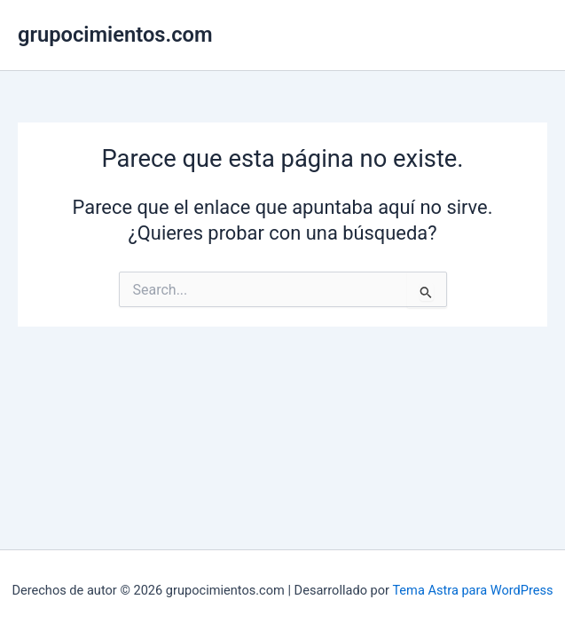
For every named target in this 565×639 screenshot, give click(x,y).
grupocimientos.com (115, 34)
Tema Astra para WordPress (472, 590)
